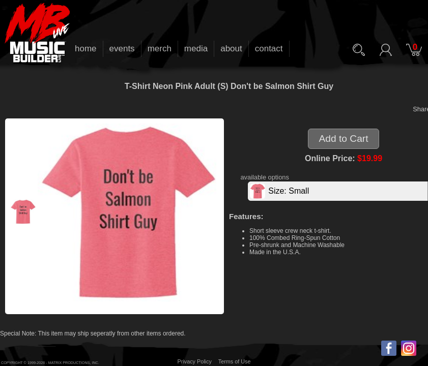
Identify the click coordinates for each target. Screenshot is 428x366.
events (122, 48)
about (231, 48)
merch (160, 48)
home (86, 48)
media (196, 48)
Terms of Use (234, 361)
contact (269, 48)
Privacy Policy (195, 361)
